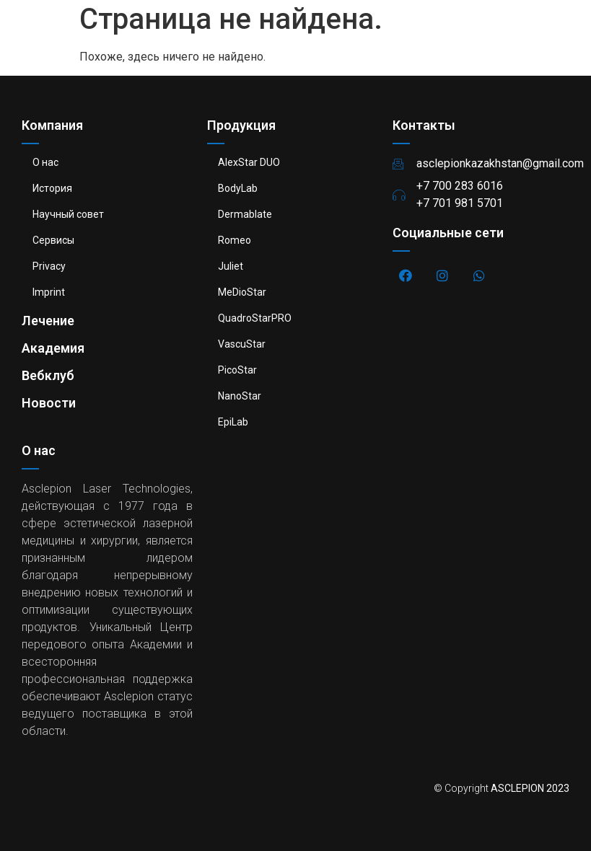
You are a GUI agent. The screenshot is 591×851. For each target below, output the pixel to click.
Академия (53, 348)
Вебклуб (48, 375)
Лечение (48, 320)
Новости (49, 402)
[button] (565, 33)
